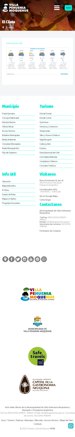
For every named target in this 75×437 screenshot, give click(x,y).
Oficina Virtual (7, 126)
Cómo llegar (45, 200)
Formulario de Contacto (50, 231)
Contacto (38, 424)
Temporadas (45, 131)
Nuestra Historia (8, 122)
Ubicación (6, 181)
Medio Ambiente (9, 139)
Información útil (14, 43)
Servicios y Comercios (49, 126)
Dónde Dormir (45, 113)
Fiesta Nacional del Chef (49, 152)
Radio (68, 8)
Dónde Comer (45, 118)
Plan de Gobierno (9, 152)
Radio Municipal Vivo (10, 148)
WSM (52, 428)
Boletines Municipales (11, 135)
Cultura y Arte (45, 144)
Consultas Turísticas (48, 165)
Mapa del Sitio (66, 420)
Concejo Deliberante (10, 118)
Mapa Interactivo (9, 186)
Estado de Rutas (9, 194)
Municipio (29, 420)
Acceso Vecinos (8, 131)
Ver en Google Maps (49, 196)
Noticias (19, 420)
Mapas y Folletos (9, 199)
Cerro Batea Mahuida (48, 157)
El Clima (5, 190)
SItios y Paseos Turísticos (50, 135)
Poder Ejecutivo (8, 113)
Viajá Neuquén (46, 139)
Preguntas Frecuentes (11, 203)
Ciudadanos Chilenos (49, 161)
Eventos (43, 148)
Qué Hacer (44, 122)
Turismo (11, 420)
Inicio (3, 420)
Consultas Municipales (11, 144)
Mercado (39, 420)
